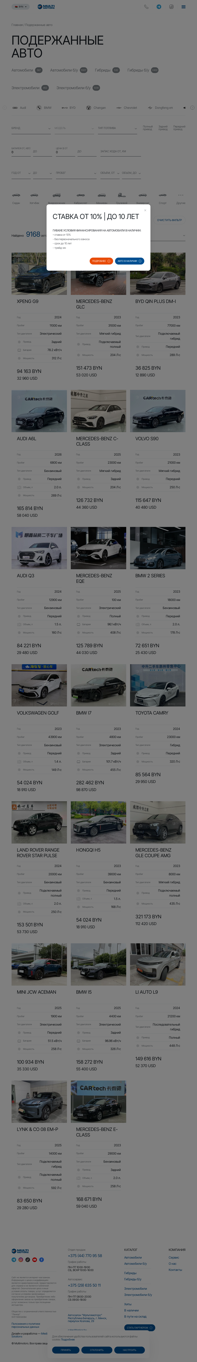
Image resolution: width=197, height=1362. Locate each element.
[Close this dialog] (145, 211)
